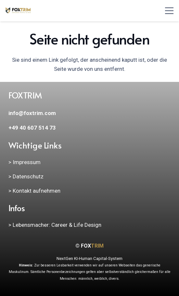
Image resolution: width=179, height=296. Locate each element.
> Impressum (24, 162)
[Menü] (169, 11)
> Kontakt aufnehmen (34, 190)
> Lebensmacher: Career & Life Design (54, 225)
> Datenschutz (26, 176)
